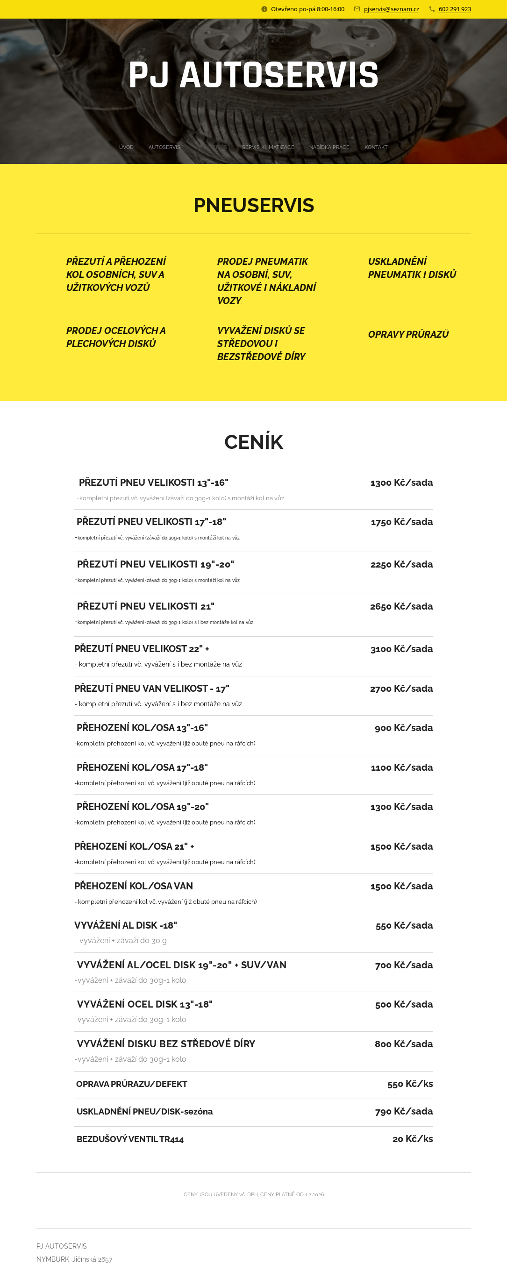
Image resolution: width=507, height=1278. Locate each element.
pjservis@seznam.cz (391, 9)
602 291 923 (455, 9)
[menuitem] (220, 147)
